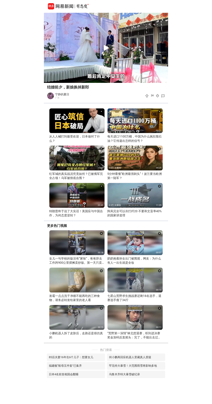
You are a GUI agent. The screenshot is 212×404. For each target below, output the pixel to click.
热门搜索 (106, 350)
